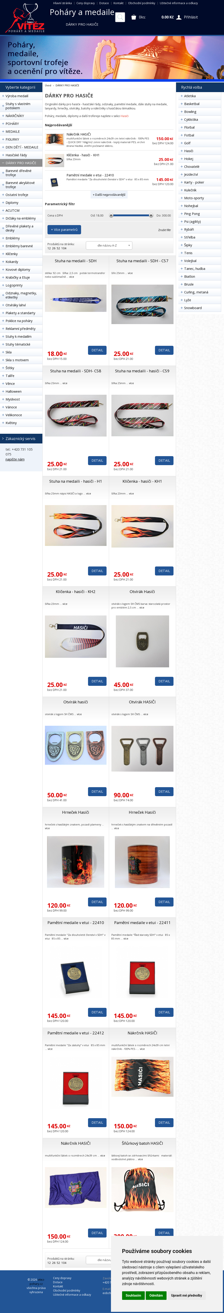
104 (63, 248)
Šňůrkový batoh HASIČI (142, 1143)
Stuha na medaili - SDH (76, 260)
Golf (187, 143)
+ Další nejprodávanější (109, 195)
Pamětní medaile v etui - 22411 (142, 922)
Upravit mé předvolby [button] (186, 1295)
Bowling (190, 111)
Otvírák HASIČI (142, 702)
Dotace (104, 3)
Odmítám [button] (156, 1295)
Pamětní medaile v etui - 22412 (75, 1033)
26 (53, 248)
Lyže (187, 300)
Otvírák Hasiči (142, 591)
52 (58, 248)
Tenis (188, 253)
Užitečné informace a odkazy (179, 3)
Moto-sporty (194, 198)
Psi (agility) (192, 221)
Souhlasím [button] (133, 1295)
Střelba (189, 237)
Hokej (188, 159)
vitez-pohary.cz (37, 1282)
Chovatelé (191, 166)
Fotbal (189, 135)
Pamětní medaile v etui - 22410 (90, 175)
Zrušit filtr (164, 230)
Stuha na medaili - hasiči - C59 (142, 370)
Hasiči (125, 116)
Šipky (188, 245)
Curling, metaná (196, 292)
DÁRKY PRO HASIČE (67, 85)
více (71, 276)
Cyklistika (191, 119)
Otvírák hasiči (75, 702)
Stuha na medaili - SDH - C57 (142, 260)
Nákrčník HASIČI (78, 134)
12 (49, 248)
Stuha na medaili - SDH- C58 (75, 370)
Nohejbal (191, 206)
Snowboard (193, 308)
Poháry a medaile (82, 12)
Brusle (189, 284)
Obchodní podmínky (141, 3)
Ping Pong (192, 213)
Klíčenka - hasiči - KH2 (75, 591)
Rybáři (189, 229)
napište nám (15, 459)
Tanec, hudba (194, 268)
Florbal (189, 127)
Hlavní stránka (62, 3)
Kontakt (118, 3)
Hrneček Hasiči (75, 812)
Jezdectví (191, 174)
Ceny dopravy (85, 3)
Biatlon (189, 276)
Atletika (190, 96)
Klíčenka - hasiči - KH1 (83, 155)
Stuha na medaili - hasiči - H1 (75, 481)
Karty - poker (194, 182)
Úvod (48, 85)
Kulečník (190, 190)
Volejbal (190, 261)
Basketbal (191, 104)
